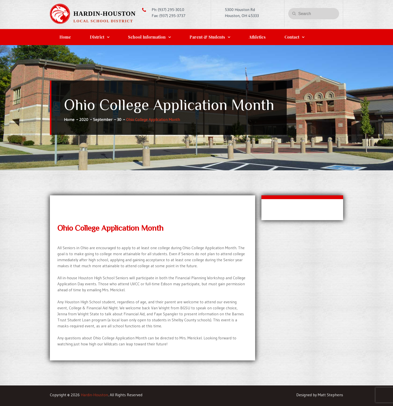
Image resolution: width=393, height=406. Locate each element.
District (97, 37)
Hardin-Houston (104, 13)
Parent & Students (207, 37)
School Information (147, 37)
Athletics (257, 37)
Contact (291, 37)
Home (65, 37)
